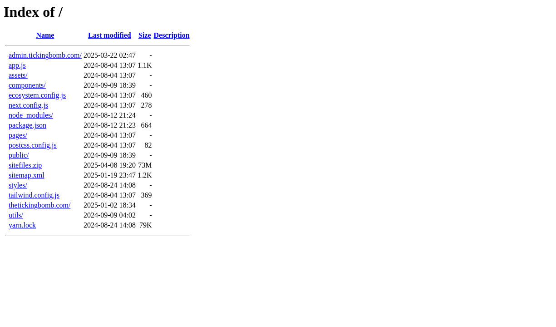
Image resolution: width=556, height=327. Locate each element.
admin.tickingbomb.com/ (45, 55)
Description (172, 35)
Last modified (109, 35)
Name (45, 35)
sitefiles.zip (25, 165)
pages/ (18, 135)
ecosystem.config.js (37, 95)
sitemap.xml (26, 175)
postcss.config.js (33, 145)
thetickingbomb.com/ (39, 205)
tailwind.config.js (34, 195)
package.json (27, 125)
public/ (19, 155)
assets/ (18, 75)
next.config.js (28, 105)
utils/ (16, 215)
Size (144, 35)
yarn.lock (22, 225)
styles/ (18, 185)
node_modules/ (31, 115)
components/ (27, 85)
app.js (17, 65)
